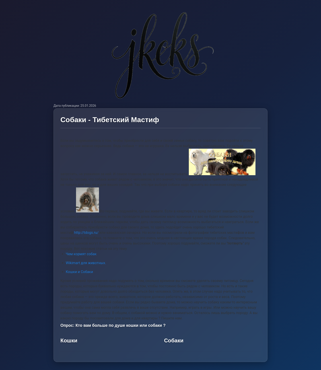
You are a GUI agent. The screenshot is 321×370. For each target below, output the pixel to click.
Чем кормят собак (81, 254)
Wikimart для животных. (86, 263)
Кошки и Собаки (79, 272)
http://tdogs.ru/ (86, 232)
